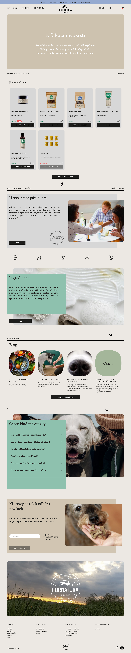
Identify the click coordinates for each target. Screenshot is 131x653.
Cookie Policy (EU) (72, 633)
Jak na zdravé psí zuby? (50, 380)
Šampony (10, 635)
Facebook (117, 648)
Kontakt (102, 8)
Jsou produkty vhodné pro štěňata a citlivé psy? (30, 442)
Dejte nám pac (19, 548)
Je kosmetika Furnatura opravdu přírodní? (28, 435)
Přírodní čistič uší (18, 153)
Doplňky (10, 631)
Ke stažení (69, 635)
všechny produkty (65, 177)
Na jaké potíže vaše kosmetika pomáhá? (28, 449)
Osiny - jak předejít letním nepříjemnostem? (108, 380)
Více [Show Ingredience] (23, 320)
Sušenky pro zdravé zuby (49, 112)
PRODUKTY (120, 74)
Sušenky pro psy (75, 112)
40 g (32, 163)
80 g (61, 121)
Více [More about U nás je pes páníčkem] (20, 242)
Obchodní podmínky (72, 629)
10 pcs (60, 163)
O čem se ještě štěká (65, 397)
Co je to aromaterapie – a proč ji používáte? (29, 470)
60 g (32, 121)
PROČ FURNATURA (117, 188)
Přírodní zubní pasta (19, 112)
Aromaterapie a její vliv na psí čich (79, 381)
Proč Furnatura (39, 8)
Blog (110, 8)
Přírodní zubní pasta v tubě (107, 112)
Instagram (122, 648)
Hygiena (9, 629)
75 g (118, 121)
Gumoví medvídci (46, 153)
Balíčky (9, 637)
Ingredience (26, 8)
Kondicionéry (11, 633)
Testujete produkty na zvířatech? (24, 456)
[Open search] (94, 8)
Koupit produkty (12, 8)
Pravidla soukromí (72, 631)
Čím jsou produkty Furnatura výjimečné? (28, 463)
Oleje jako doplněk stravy (19, 381)
